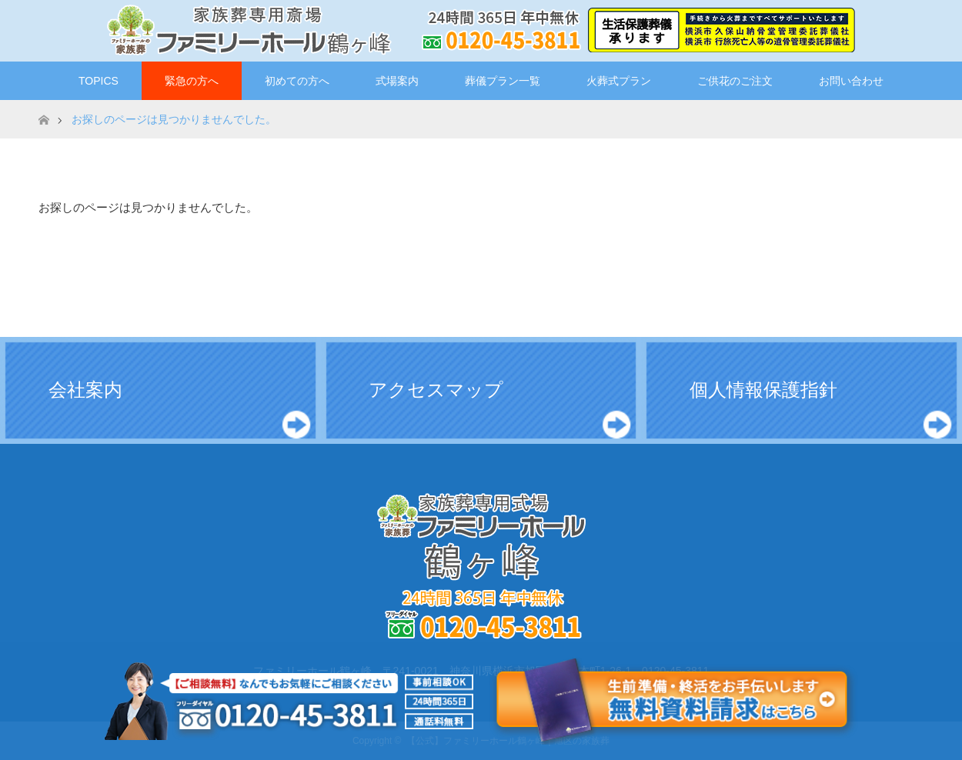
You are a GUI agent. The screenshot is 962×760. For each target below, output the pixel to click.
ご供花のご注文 (735, 81)
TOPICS (98, 81)
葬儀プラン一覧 (502, 81)
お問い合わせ (851, 81)
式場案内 (397, 81)
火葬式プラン (618, 81)
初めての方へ (297, 81)
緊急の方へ (192, 81)
